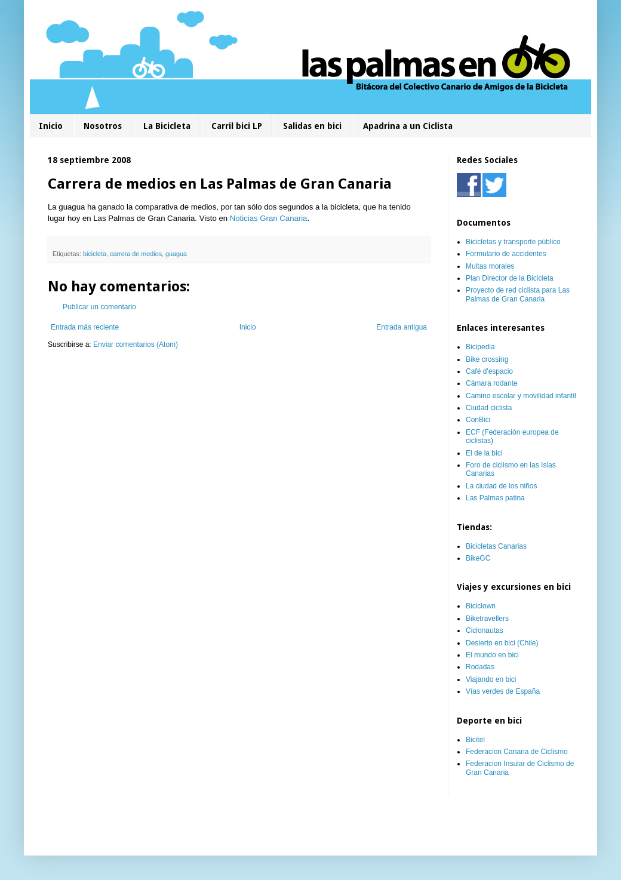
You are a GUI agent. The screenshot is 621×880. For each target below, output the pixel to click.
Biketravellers (487, 618)
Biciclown (481, 606)
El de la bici (484, 453)
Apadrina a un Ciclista (408, 126)
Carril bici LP (236, 126)
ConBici (478, 420)
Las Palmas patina (495, 498)
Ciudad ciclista (489, 408)
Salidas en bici (312, 126)
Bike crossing (487, 359)
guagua (176, 253)
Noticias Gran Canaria (269, 218)
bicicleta (94, 253)
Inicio (51, 126)
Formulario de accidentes (506, 254)
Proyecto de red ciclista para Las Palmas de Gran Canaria (518, 294)
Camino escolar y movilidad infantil (521, 396)
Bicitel (475, 740)
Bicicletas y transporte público (513, 242)
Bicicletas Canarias (496, 546)
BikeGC (478, 558)
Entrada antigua (401, 327)
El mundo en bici (492, 655)
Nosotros (103, 126)
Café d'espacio (489, 371)
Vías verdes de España (503, 691)
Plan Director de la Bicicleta (510, 278)
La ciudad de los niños (501, 486)
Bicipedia (480, 347)
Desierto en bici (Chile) (502, 643)
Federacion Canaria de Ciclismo (517, 751)
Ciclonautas (484, 630)
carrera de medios (136, 253)
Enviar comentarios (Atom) (135, 344)
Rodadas (480, 667)
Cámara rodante (492, 383)
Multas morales (490, 266)
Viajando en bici (491, 679)
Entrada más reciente (85, 327)
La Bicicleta (166, 126)
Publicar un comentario (99, 307)
